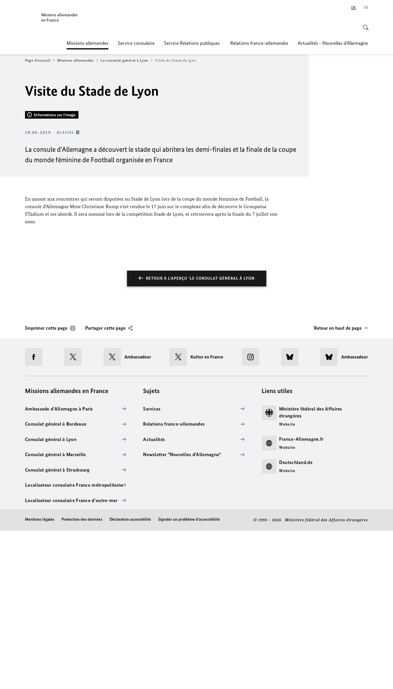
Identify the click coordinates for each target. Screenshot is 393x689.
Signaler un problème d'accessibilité (189, 678)
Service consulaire (136, 43)
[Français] (366, 8)
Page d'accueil (40, 60)
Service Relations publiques (192, 43)
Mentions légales (39, 678)
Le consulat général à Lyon (127, 60)
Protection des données (82, 678)
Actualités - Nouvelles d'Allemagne (333, 43)
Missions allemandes (87, 43)
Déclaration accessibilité (130, 678)
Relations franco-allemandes (259, 43)
